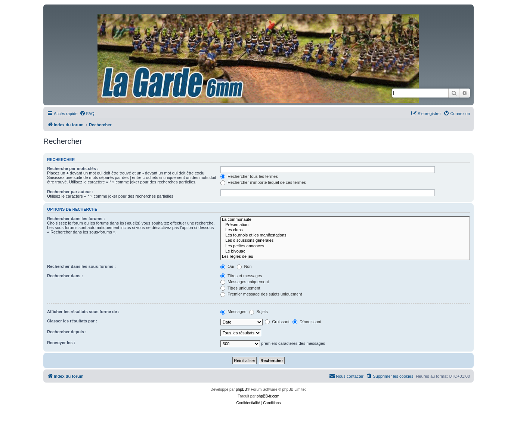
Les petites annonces (345, 246)
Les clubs (345, 230)
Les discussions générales (345, 240)
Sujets (258, 311)
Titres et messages (241, 275)
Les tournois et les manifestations (345, 235)
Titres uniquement (240, 288)
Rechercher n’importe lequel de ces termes (263, 182)
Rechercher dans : (65, 275)
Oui (227, 266)
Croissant (277, 321)
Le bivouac (345, 251)
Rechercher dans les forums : (76, 218)
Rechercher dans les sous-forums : (81, 266)
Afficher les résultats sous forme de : (83, 311)
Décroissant (306, 321)
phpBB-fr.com (268, 396)
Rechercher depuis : (67, 332)
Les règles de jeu (345, 256)
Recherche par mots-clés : (73, 168)
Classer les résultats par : (72, 321)
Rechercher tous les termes (249, 176)
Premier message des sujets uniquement (261, 294)
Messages (233, 311)
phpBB (241, 389)
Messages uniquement (244, 281)
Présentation (345, 225)
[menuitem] (87, 113)
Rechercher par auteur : (70, 191)
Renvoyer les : (61, 342)
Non (244, 266)
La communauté (345, 219)
